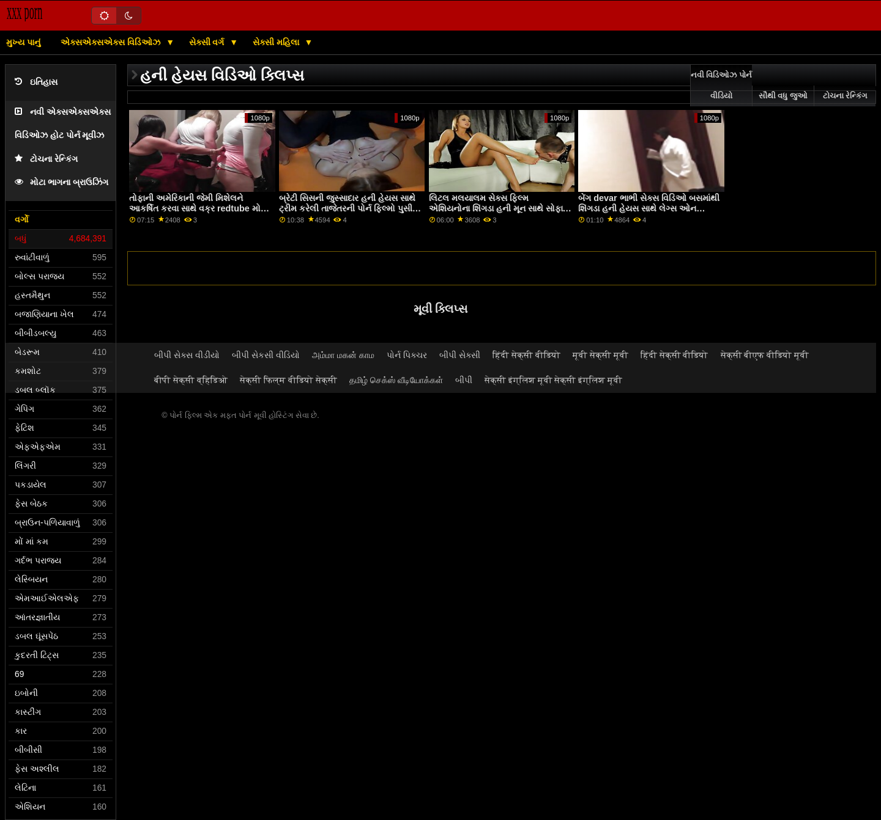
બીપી (463, 380)
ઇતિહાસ (36, 82)
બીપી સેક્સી (459, 355)
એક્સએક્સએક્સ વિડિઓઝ (112, 42)
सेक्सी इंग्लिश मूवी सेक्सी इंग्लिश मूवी (554, 380)
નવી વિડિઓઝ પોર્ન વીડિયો (721, 85)
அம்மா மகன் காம (343, 355)
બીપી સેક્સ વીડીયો (187, 355)
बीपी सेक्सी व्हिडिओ (191, 380)
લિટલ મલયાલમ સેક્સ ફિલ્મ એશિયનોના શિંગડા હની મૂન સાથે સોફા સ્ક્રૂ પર (496, 208)
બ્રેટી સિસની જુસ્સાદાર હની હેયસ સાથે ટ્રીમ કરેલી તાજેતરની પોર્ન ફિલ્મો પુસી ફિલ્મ (347, 208)
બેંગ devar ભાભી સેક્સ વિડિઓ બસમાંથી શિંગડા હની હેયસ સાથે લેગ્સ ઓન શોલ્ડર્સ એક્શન (648, 208)
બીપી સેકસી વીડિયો (266, 355)
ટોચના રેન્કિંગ (46, 159)
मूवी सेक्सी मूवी (600, 355)
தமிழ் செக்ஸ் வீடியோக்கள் (396, 380)
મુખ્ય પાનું (23, 42)
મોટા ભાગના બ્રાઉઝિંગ (61, 182)
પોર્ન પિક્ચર (407, 355)
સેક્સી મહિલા (277, 42)
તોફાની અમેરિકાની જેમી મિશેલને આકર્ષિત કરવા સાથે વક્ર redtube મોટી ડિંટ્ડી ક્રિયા (198, 208)
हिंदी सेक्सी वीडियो (526, 355)
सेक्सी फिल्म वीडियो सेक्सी (288, 380)
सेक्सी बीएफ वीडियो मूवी (765, 355)
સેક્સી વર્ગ (208, 42)
